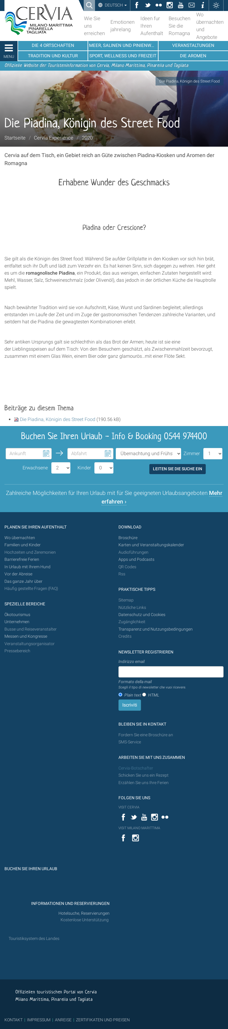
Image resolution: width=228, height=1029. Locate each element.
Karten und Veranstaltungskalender (151, 544)
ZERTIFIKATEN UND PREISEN (103, 1019)
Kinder (84, 468)
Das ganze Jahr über (23, 581)
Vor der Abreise (18, 574)
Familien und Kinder (22, 544)
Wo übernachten (19, 537)
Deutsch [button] (115, 5)
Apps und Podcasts (136, 559)
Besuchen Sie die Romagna (179, 25)
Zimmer (191, 453)
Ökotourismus (17, 614)
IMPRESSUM (38, 1019)
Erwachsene (35, 468)
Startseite (15, 138)
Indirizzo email (131, 661)
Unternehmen (16, 621)
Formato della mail (152, 684)
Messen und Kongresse (25, 636)
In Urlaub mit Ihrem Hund (27, 566)
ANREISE (63, 1019)
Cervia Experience (53, 138)
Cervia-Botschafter (135, 768)
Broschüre (127, 537)
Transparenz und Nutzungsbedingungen (155, 629)
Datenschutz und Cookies (142, 614)
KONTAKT (13, 1019)
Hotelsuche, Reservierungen (84, 913)
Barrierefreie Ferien (22, 559)
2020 (87, 138)
